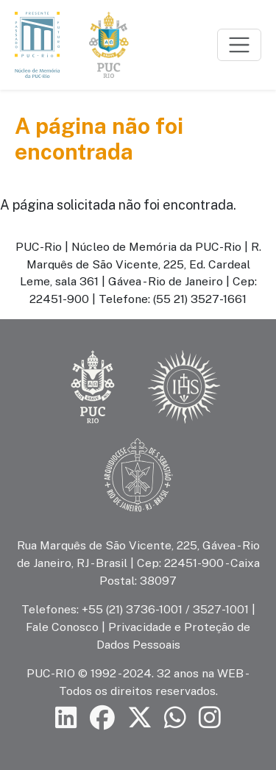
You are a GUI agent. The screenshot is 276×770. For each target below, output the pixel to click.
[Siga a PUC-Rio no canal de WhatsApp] (175, 717)
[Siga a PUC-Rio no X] (139, 717)
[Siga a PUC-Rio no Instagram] (210, 717)
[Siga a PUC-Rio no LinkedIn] (66, 717)
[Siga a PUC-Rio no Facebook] (102, 717)
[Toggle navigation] (239, 45)
